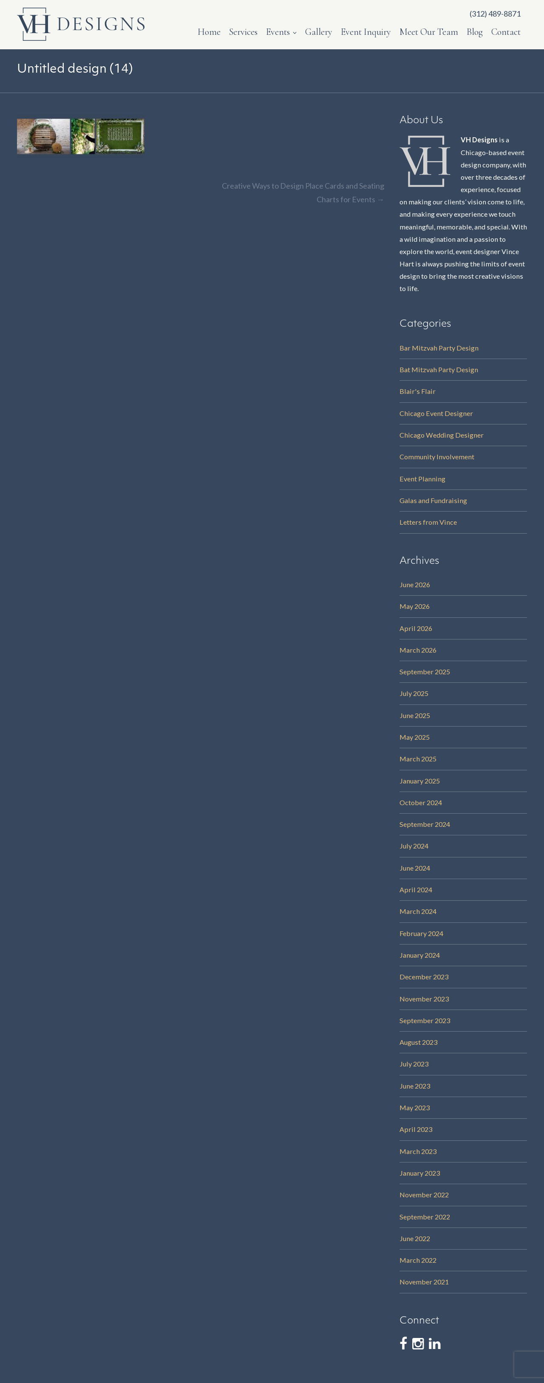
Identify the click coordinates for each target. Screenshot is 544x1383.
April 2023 (416, 1129)
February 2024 (421, 933)
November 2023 (424, 999)
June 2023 (415, 1086)
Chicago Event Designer (436, 413)
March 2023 (418, 1151)
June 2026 (415, 584)
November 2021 (424, 1282)
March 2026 (418, 650)
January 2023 (420, 1173)
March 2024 (418, 911)
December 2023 (424, 977)
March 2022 (418, 1260)
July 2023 (414, 1064)
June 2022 (415, 1238)
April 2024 (416, 889)
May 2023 (415, 1107)
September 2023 (425, 1020)
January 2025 (420, 781)
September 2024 (425, 824)
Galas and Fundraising (433, 500)
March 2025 (418, 759)
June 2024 (415, 868)
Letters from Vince (428, 522)
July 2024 (414, 846)
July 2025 (414, 693)
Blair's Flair (418, 391)
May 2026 (415, 606)
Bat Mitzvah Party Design (439, 369)
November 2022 (424, 1195)
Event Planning (422, 479)
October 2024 (421, 802)
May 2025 (415, 737)
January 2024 (420, 955)
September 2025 (425, 671)
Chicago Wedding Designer (442, 435)
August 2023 (418, 1042)
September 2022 (425, 1217)
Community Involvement (437, 457)
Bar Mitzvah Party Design (439, 348)
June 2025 (415, 715)
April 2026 (416, 628)
